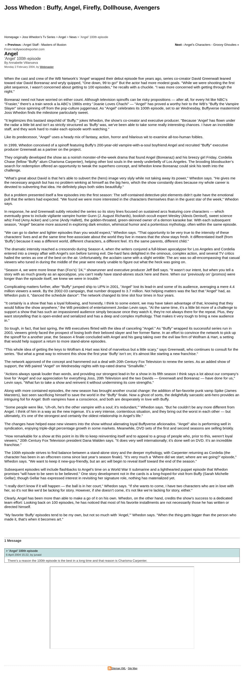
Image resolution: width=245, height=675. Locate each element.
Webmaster (47, 66)
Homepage (11, 37)
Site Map (132, 668)
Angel (62, 37)
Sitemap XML (117, 668)
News (73, 37)
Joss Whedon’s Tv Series (38, 37)
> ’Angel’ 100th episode (22, 551)
